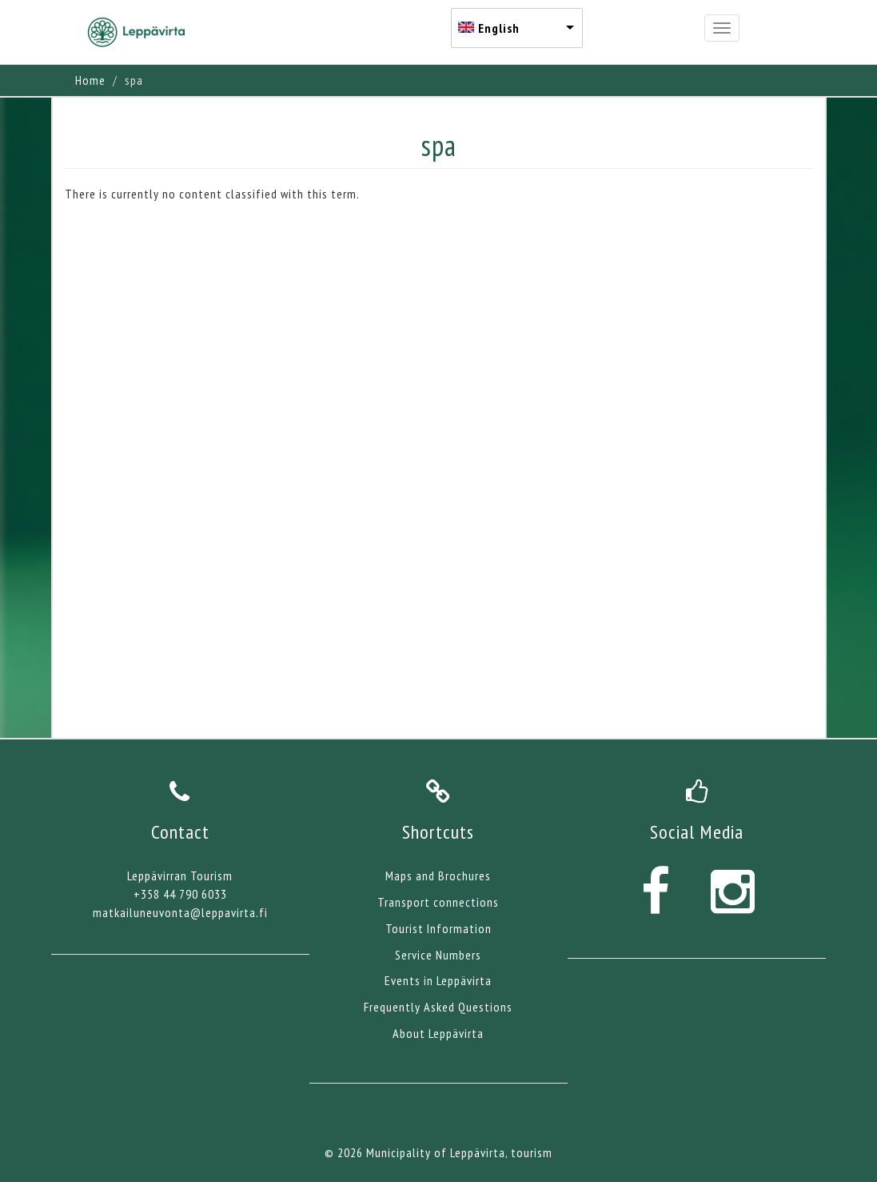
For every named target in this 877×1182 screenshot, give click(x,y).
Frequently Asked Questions (438, 1007)
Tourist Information (438, 928)
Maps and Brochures (438, 875)
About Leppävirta (438, 1033)
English (499, 28)
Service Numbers (438, 955)
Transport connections (438, 902)
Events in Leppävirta (438, 980)
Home (90, 80)
